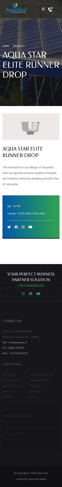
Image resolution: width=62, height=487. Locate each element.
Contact (7, 397)
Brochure (35, 392)
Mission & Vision (11, 386)
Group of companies (41, 375)
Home (5, 46)
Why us (6, 392)
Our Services (9, 375)
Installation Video (40, 380)
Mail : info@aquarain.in (14, 343)
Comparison (36, 386)
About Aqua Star (11, 380)
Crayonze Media (37, 479)
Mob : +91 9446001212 (15, 354)
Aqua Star (42, 473)
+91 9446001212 (31, 285)
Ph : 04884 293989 (13, 348)
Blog (32, 397)
